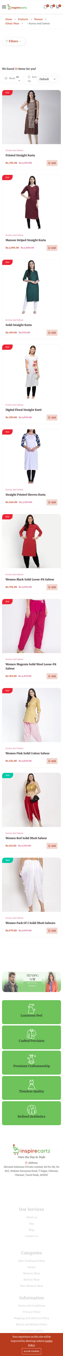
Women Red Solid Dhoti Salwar (26, 838)
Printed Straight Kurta (20, 155)
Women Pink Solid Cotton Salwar (28, 753)
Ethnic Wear (12, 23)
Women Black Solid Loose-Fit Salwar (30, 579)
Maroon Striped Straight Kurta (26, 240)
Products (23, 19)
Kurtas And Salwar (14, 150)
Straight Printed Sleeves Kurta (26, 494)
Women (38, 19)
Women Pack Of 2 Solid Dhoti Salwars (30, 923)
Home (8, 19)
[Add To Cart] (52, 163)
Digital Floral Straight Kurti (23, 409)
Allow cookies (31, 1351)
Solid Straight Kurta (19, 325)
